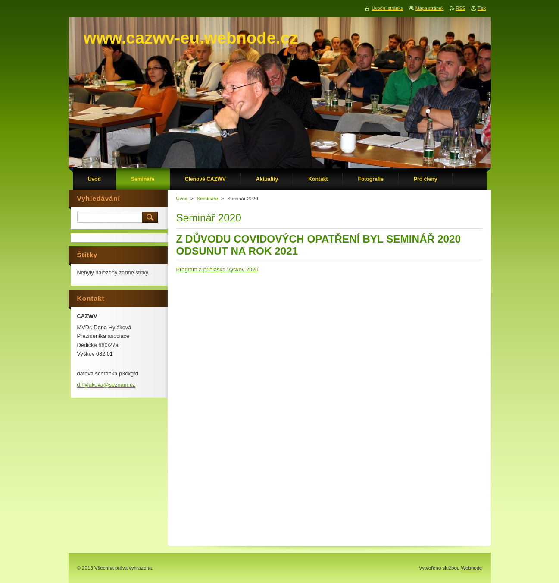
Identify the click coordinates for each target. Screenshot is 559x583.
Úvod (182, 198)
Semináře (208, 198)
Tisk (482, 8)
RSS (460, 8)
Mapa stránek (429, 8)
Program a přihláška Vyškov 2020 (217, 269)
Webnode (471, 567)
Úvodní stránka (387, 8)
